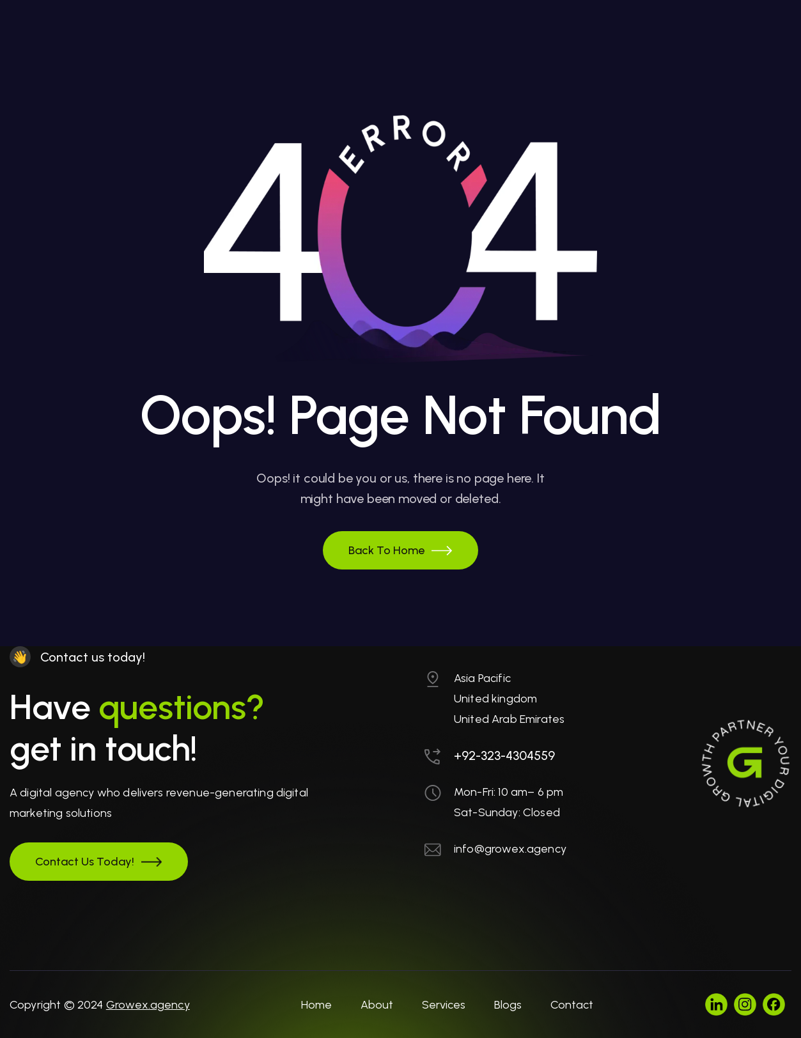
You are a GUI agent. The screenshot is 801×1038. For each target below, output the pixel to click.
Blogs (508, 1005)
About (377, 1005)
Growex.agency (148, 1005)
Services (443, 1005)
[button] (400, 550)
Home (316, 1005)
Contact (571, 1005)
